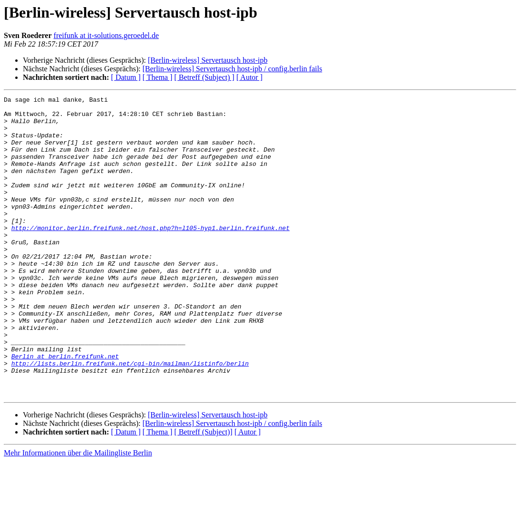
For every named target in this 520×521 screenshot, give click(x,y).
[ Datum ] (125, 77)
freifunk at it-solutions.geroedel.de (106, 35)
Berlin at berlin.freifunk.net (65, 409)
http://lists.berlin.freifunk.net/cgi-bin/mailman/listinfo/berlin (130, 417)
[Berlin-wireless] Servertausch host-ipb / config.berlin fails (232, 69)
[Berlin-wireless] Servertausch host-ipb (207, 60)
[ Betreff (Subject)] (203, 492)
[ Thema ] (158, 77)
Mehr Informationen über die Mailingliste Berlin (78, 513)
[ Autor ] (249, 77)
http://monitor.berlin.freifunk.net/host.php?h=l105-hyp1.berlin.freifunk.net (150, 255)
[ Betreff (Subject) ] (204, 77)
